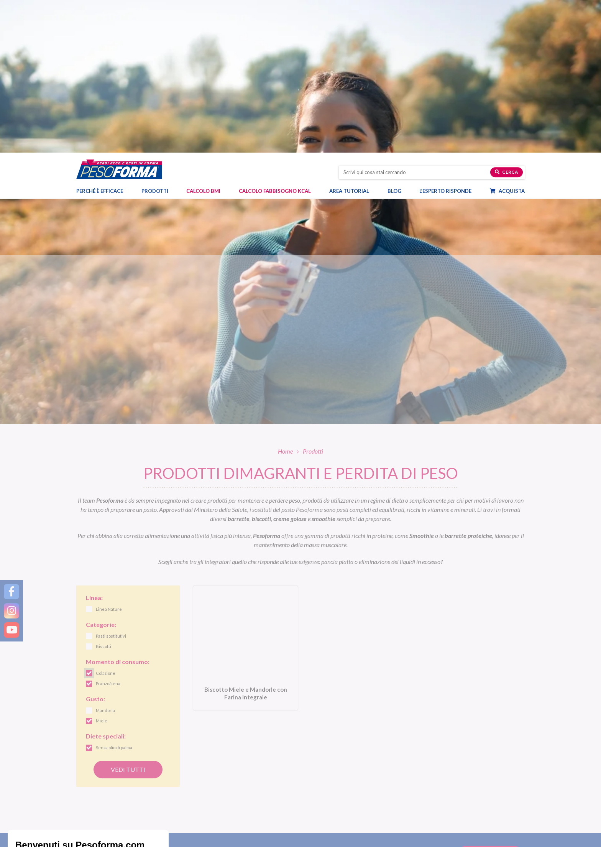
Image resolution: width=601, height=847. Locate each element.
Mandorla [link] (105, 558)
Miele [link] (101, 568)
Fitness (428, 779)
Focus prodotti (436, 761)
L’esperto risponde (445, 42)
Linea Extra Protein (327, 779)
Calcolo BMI (203, 42)
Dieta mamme (206, 829)
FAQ (427, 841)
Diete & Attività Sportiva (218, 837)
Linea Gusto (319, 752)
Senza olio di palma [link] (114, 595)
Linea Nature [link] (109, 457)
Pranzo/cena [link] (108, 531)
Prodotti (158, 42)
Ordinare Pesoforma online (334, 829)
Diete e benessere (439, 752)
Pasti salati (203, 761)
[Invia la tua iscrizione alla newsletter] (490, 703)
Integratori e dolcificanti (217, 788)
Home (285, 298)
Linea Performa (322, 770)
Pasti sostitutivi (207, 752)
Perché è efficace (99, 42)
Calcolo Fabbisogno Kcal (275, 42)
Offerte (199, 797)
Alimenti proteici (209, 770)
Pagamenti (318, 837)
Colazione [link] (105, 521)
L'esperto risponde (450, 829)
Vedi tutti (128, 616)
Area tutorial (353, 42)
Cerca (506, 23)
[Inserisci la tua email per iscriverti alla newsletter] (242, 701)
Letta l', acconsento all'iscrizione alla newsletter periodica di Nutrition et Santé (372, 701)
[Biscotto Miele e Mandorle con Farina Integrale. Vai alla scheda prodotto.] (245, 496)
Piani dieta (208, 816)
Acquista (511, 42)
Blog (398, 42)
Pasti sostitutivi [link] (111, 483)
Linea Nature (320, 761)
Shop (314, 816)
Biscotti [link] (103, 494)
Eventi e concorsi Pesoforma (451, 788)
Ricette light (434, 770)
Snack (197, 779)
